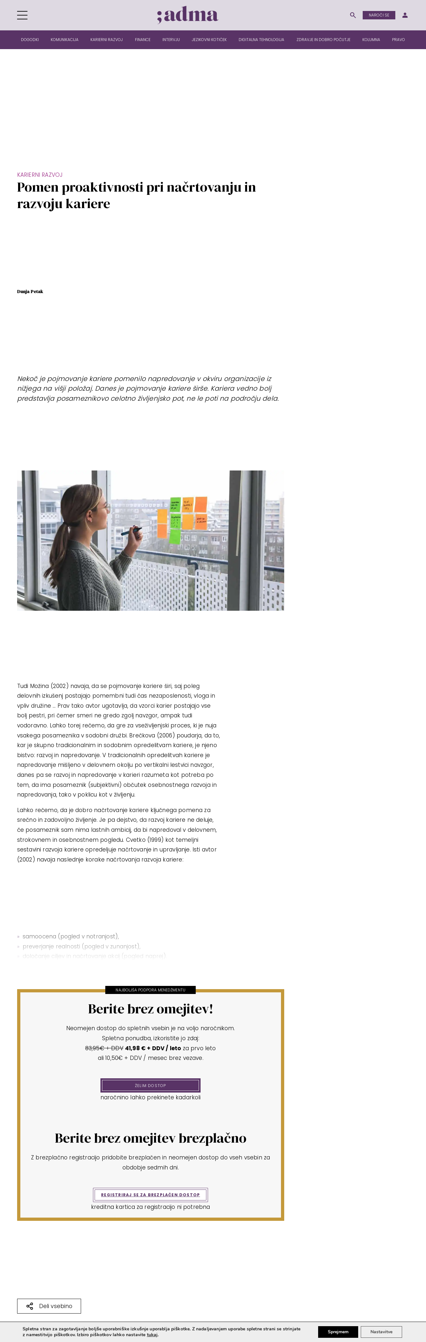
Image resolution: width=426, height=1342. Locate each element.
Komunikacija (64, 39)
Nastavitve (381, 1332)
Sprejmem (338, 1332)
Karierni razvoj (106, 39)
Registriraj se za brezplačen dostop (150, 1195)
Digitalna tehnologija (261, 39)
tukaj (152, 1335)
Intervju (171, 39)
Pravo (398, 39)
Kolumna (371, 39)
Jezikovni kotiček (209, 39)
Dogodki (30, 39)
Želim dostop (150, 1085)
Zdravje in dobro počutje (323, 39)
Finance (143, 39)
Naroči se (379, 15)
